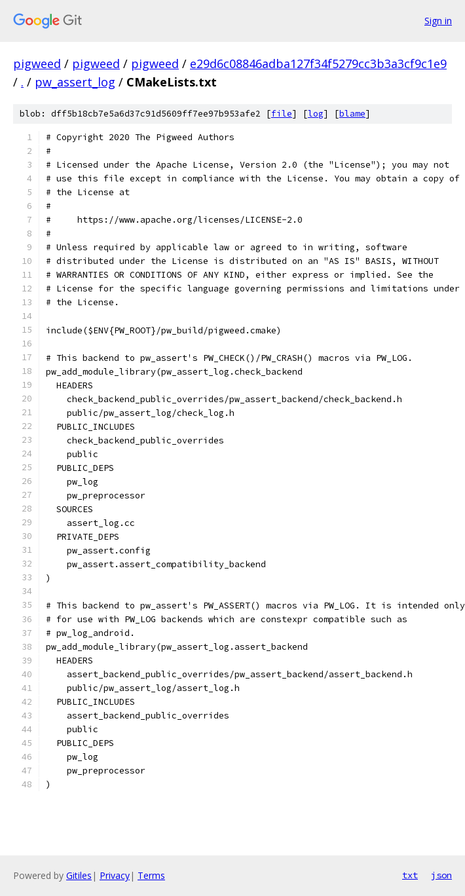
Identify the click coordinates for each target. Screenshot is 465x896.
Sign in (438, 20)
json (441, 875)
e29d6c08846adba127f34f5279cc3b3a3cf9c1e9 (318, 63)
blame (352, 113)
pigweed (37, 63)
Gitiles (79, 875)
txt (410, 875)
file (281, 113)
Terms (151, 875)
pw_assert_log (75, 82)
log (316, 113)
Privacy (115, 875)
